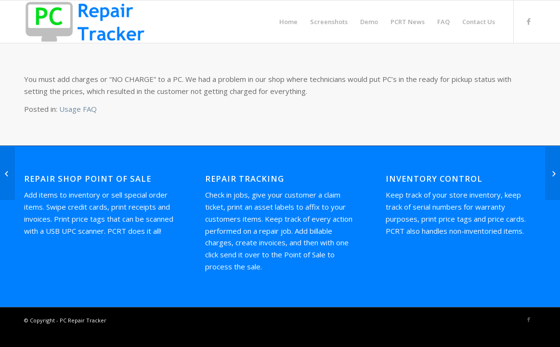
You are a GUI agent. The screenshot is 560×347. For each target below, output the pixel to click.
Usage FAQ (78, 109)
